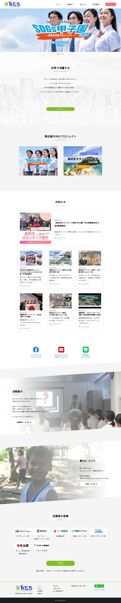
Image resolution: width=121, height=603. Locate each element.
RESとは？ (60, 109)
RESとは (83, 4)
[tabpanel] (60, 30)
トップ (58, 4)
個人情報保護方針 (58, 591)
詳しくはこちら (59, 238)
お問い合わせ (57, 588)
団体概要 (96, 4)
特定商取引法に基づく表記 (78, 586)
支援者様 (60, 563)
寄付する (111, 4)
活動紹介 (70, 4)
